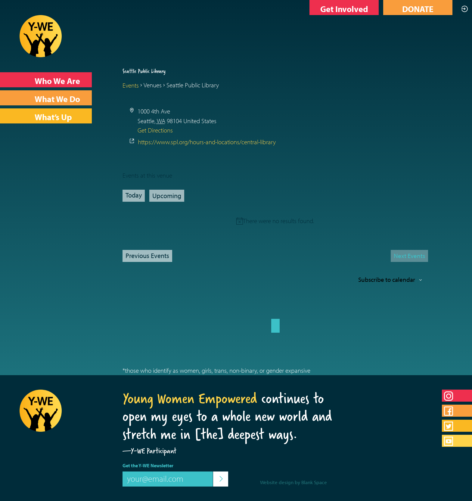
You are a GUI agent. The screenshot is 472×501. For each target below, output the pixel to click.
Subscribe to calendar (386, 279)
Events (131, 85)
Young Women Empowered (190, 398)
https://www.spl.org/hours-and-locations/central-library (207, 142)
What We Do (57, 99)
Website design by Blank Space (293, 482)
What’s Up (53, 117)
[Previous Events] (147, 256)
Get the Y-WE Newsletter (148, 465)
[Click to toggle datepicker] (166, 196)
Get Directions (155, 130)
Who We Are (57, 81)
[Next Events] (409, 256)
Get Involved (344, 9)
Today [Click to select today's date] (134, 195)
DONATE (417, 9)
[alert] (278, 221)
